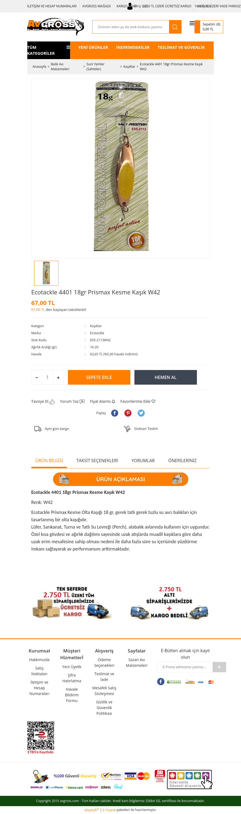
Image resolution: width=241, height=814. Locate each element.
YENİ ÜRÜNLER (93, 47)
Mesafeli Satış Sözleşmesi (104, 690)
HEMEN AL (166, 377)
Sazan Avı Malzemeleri (137, 662)
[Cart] (208, 26)
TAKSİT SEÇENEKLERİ (97, 461)
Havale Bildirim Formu (71, 695)
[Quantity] (47, 377)
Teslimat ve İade (104, 676)
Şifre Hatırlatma (71, 678)
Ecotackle (97, 333)
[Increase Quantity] (58, 377)
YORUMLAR (143, 461)
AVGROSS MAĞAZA (96, 6)
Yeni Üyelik (203, 6)
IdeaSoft (91, 810)
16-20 (94, 347)
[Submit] (219, 667)
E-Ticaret (109, 810)
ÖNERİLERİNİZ (182, 461)
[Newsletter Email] (185, 667)
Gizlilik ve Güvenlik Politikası (104, 707)
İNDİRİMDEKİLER (133, 47)
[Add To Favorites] (137, 401)
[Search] (131, 26)
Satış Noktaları (39, 670)
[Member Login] (137, 6)
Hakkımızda (39, 659)
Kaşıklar (96, 326)
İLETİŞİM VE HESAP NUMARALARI (52, 6)
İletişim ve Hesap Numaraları (39, 688)
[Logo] (55, 27)
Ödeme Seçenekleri (104, 662)
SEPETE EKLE (99, 377)
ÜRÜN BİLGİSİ (49, 461)
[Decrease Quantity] (37, 377)
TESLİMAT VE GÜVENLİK (181, 47)
